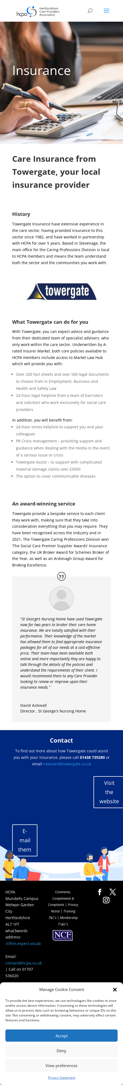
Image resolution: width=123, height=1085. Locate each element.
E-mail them (24, 840)
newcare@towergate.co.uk (67, 763)
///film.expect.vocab (23, 943)
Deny (61, 1050)
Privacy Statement (61, 1077)
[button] (115, 989)
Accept (62, 1035)
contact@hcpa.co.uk (23, 963)
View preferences (61, 1065)
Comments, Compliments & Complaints (61, 898)
